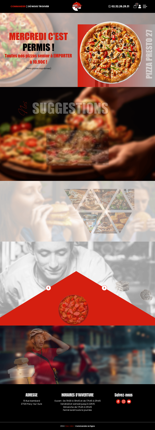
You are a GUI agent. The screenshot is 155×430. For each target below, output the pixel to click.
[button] (104, 288)
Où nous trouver (38, 6)
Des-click (69, 426)
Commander (18, 6)
